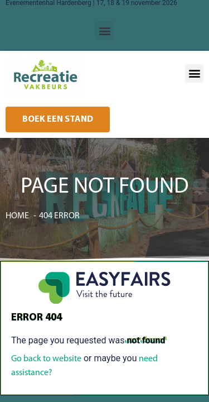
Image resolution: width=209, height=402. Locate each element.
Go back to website (46, 359)
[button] (104, 30)
